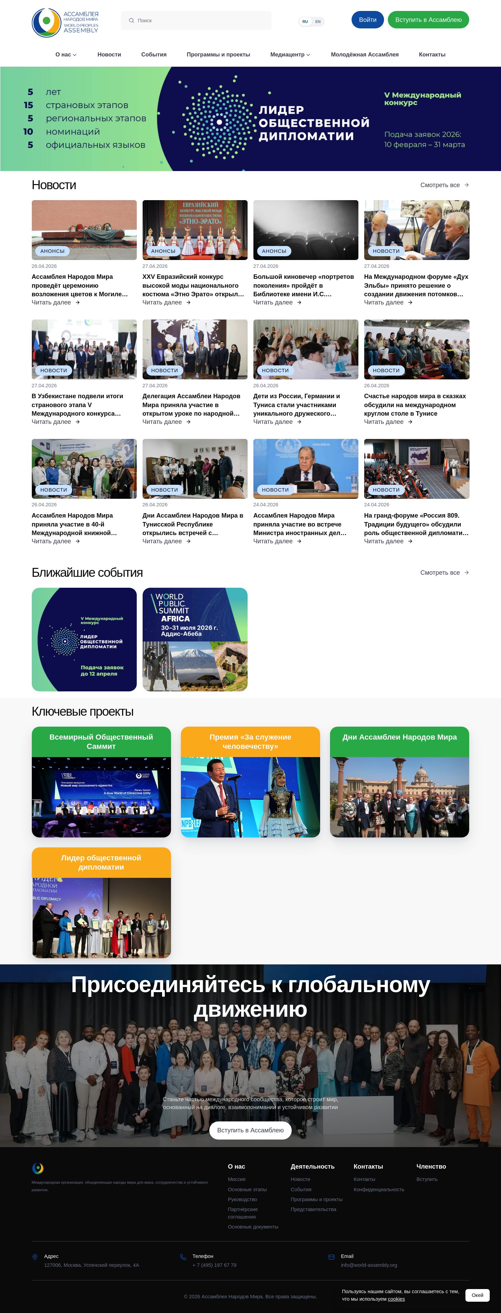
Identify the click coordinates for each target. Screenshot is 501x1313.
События (301, 1189)
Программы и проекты (317, 1199)
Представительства (313, 1209)
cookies (396, 1299)
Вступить (427, 1179)
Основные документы (253, 1227)
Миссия (236, 1179)
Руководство (242, 1199)
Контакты (364, 1179)
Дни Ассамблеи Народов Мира (400, 737)
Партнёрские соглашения (243, 1213)
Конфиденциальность (379, 1189)
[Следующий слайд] (438, 119)
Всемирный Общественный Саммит (101, 741)
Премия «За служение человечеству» (250, 741)
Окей (477, 1295)
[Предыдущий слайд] (62, 119)
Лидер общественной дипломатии (101, 862)
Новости (300, 1179)
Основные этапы (247, 1189)
